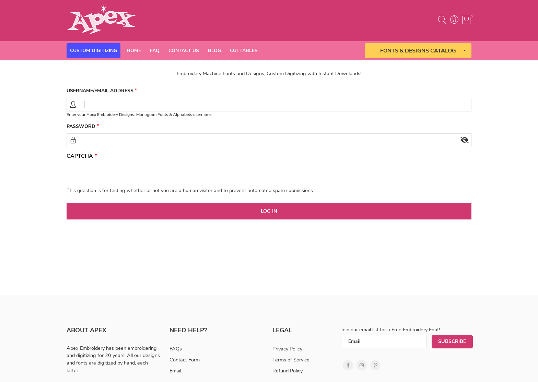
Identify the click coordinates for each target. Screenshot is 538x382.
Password (81, 126)
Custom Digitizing (93, 50)
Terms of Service (290, 359)
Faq (155, 50)
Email (175, 370)
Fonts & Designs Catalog (418, 51)
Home (134, 50)
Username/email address (100, 90)
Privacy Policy (287, 348)
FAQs (175, 348)
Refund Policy (287, 370)
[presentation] (119, 173)
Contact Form (184, 359)
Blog (214, 50)
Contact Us (183, 50)
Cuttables (244, 50)
